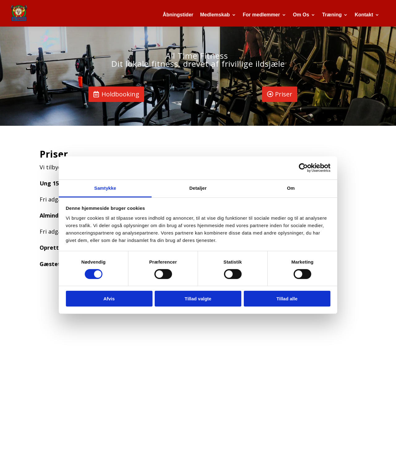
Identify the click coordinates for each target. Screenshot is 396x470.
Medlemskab (215, 14)
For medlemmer (261, 14)
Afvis (109, 298)
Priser (283, 94)
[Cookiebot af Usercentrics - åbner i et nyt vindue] (303, 167)
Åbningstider (178, 14)
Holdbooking (120, 94)
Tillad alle (286, 298)
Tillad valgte (198, 298)
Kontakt (364, 14)
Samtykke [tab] (105, 187)
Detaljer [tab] (198, 187)
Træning (332, 14)
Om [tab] (291, 187)
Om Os (301, 14)
